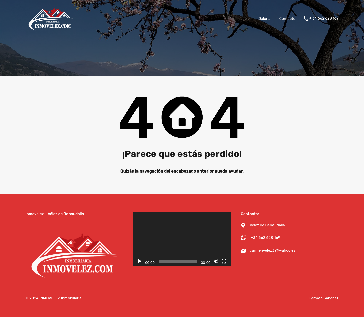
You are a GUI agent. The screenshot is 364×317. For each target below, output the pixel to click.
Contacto (287, 18)
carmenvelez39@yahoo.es (272, 250)
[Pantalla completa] (223, 261)
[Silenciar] (215, 261)
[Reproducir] (139, 261)
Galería (264, 18)
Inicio (245, 18)
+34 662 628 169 (265, 237)
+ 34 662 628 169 (324, 19)
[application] (182, 239)
